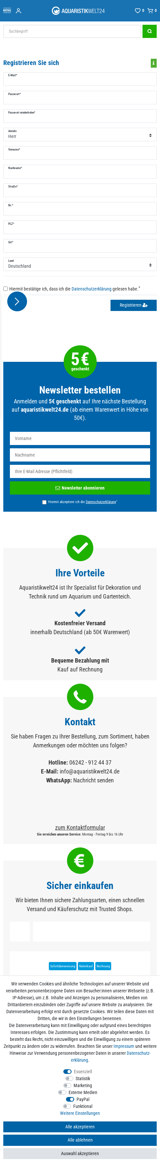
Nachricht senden (93, 780)
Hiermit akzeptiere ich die (82, 501)
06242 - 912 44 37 (90, 762)
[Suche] (150, 31)
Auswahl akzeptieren (80, 1153)
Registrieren (134, 305)
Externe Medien (83, 1092)
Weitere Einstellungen (80, 1113)
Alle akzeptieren (80, 1126)
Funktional (82, 1106)
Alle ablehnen (80, 1140)
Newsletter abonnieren (80, 488)
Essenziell (83, 1071)
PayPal (83, 1099)
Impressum (123, 1046)
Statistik (83, 1078)
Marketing (83, 1085)
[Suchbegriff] (72, 31)
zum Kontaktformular (80, 827)
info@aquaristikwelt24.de (89, 771)
